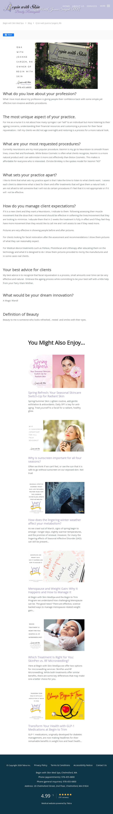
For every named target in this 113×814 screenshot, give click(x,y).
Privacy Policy (40, 765)
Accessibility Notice (83, 765)
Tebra (69, 803)
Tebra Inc (26, 765)
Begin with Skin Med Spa (13, 23)
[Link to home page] (33, 8)
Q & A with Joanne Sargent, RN (48, 23)
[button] (108, 6)
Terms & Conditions (60, 765)
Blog (30, 23)
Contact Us (101, 765)
